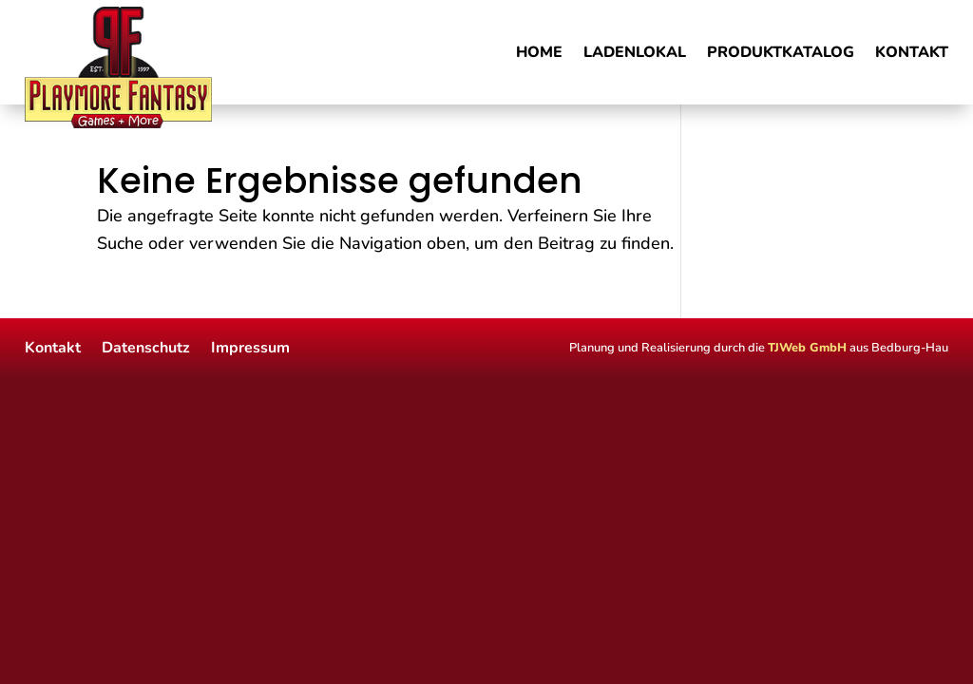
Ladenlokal (634, 54)
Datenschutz (146, 345)
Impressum (250, 345)
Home (539, 54)
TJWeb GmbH (807, 347)
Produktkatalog (780, 54)
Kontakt (911, 54)
